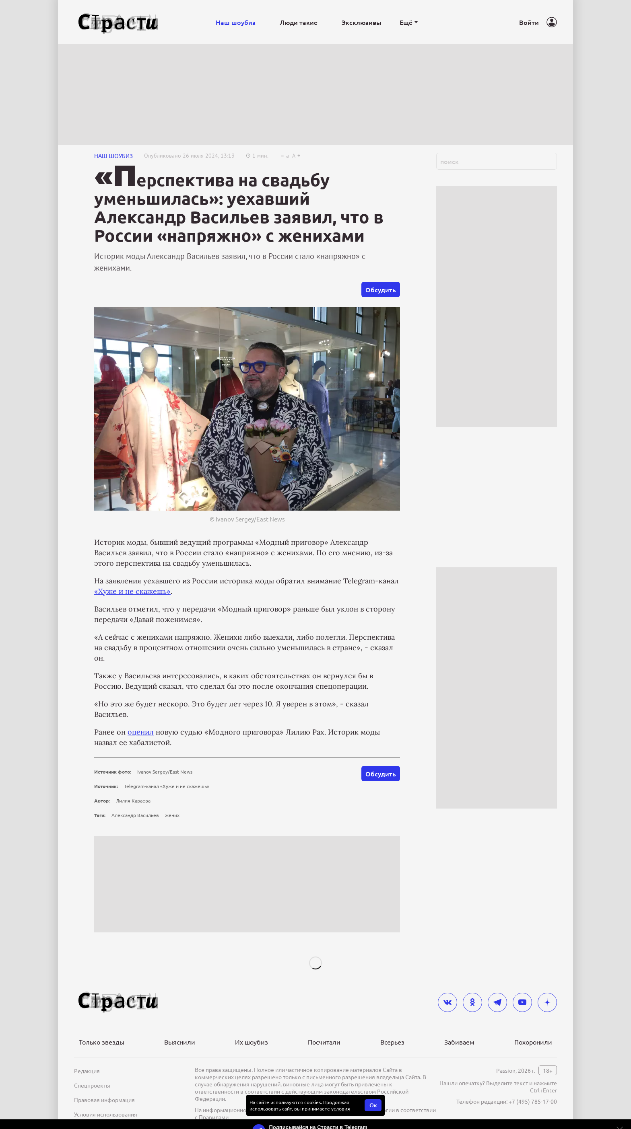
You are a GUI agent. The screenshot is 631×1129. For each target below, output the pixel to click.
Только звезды (101, 1042)
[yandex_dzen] (547, 1002)
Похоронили (533, 1042)
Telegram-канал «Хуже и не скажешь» (166, 786)
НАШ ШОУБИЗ (113, 155)
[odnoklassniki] (472, 1002)
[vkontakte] (447, 1002)
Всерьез (392, 1042)
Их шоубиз (251, 1042)
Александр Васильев (135, 815)
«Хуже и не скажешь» (132, 591)
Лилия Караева (133, 800)
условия (340, 1108)
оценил (141, 732)
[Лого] (118, 22)
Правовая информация (104, 1099)
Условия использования (105, 1114)
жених (172, 815)
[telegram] (497, 1002)
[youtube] (522, 1002)
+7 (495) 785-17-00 (533, 1101)
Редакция (87, 1070)
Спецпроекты (92, 1085)
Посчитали (324, 1042)
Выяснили (179, 1042)
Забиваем (459, 1042)
